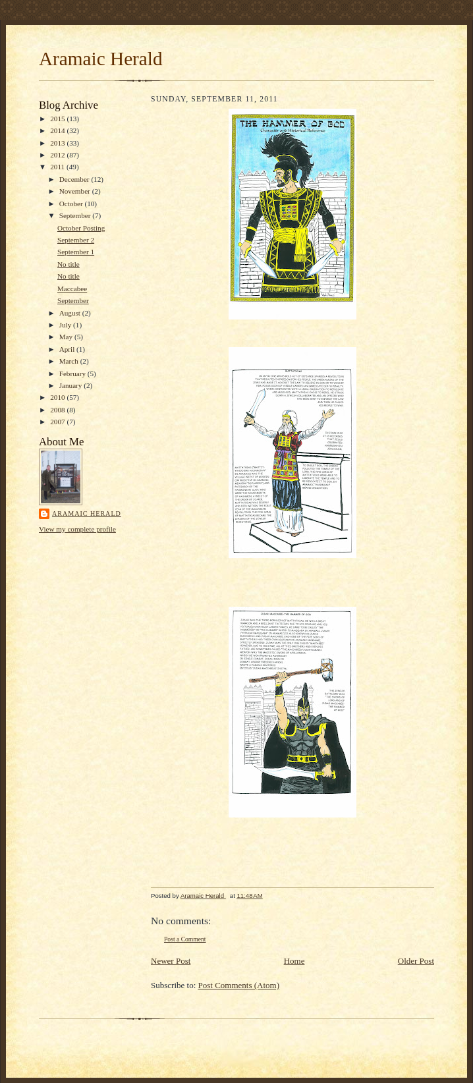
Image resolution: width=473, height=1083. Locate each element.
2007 (58, 422)
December (75, 179)
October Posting (81, 228)
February (73, 373)
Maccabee (72, 288)
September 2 (75, 240)
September (76, 215)
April (67, 349)
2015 (58, 119)
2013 (58, 143)
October (72, 204)
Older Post (416, 961)
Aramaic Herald (101, 58)
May (66, 337)
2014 (58, 130)
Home (294, 961)
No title (68, 264)
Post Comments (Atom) (239, 985)
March (69, 361)
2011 (58, 167)
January (71, 385)
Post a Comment (185, 939)
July (66, 325)
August (70, 313)
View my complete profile (77, 529)
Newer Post (170, 961)
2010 (58, 397)
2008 (58, 410)
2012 (58, 155)
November (75, 191)
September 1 (75, 252)
